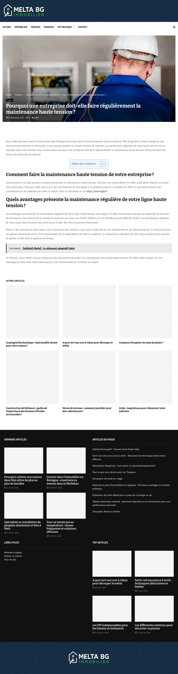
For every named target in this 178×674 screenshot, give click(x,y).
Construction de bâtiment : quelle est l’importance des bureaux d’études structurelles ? (26, 411)
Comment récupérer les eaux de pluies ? (141, 342)
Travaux (35, 27)
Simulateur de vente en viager (107, 478)
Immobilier (21, 27)
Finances (49, 27)
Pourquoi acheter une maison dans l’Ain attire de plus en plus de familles (23, 480)
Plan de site (10, 559)
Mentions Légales (13, 552)
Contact (82, 27)
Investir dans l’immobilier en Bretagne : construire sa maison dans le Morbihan (65, 480)
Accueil (7, 27)
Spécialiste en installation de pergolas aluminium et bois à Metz (22, 525)
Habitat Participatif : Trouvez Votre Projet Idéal (115, 449)
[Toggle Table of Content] (101, 164)
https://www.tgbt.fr (97, 191)
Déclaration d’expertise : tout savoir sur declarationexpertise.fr (124, 465)
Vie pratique (64, 27)
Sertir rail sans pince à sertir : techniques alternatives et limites (153, 583)
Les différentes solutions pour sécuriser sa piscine (154, 627)
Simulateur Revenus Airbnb (106, 511)
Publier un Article (13, 556)
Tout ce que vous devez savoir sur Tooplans (114, 472)
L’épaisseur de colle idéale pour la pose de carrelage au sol (122, 495)
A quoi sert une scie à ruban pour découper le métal (110, 582)
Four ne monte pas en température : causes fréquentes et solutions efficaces (61, 527)
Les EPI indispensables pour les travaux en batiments (110, 627)
